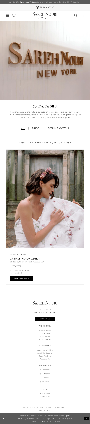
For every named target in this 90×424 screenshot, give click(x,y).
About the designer (45, 353)
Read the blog (45, 356)
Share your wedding (45, 350)
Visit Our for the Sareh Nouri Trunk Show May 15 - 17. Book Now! (45, 2)
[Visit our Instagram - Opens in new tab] (45, 373)
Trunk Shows (45, 336)
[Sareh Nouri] (45, 15)
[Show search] (76, 15)
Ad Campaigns (45, 339)
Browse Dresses (45, 330)
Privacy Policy (29, 407)
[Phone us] (16, 266)
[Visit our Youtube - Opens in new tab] (45, 381)
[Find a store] (45, 7)
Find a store (45, 394)
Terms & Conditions (44, 407)
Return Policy (60, 407)
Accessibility (45, 359)
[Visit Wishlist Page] (14, 15)
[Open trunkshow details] (45, 199)
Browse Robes (45, 333)
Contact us (45, 319)
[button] (7, 15)
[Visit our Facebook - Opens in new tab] (45, 369)
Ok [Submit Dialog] (86, 419)
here (58, 421)
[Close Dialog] (3, 419)
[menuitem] (45, 7)
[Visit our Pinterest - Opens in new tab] (45, 377)
